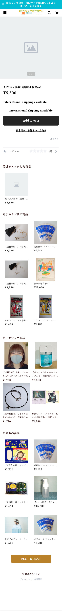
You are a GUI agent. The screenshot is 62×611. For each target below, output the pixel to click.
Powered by (31, 579)
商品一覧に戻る (31, 559)
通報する (54, 138)
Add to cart (31, 120)
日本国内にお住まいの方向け (31, 130)
